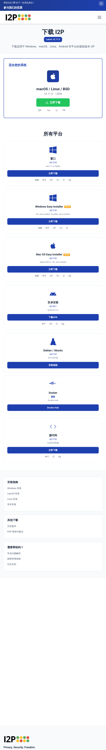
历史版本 (11, 526)
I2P (39, 110)
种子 (44, 180)
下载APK (53, 317)
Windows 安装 (14, 488)
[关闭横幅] (101, 3)
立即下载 (53, 102)
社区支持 (11, 564)
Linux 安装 (12, 499)
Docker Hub (53, 407)
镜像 (37, 180)
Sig (63, 110)
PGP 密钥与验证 (15, 531)
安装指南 (53, 365)
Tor (48, 110)
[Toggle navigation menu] (99, 17)
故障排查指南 (14, 558)
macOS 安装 (13, 493)
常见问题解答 (14, 553)
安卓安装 (11, 504)
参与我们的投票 (13, 7)
